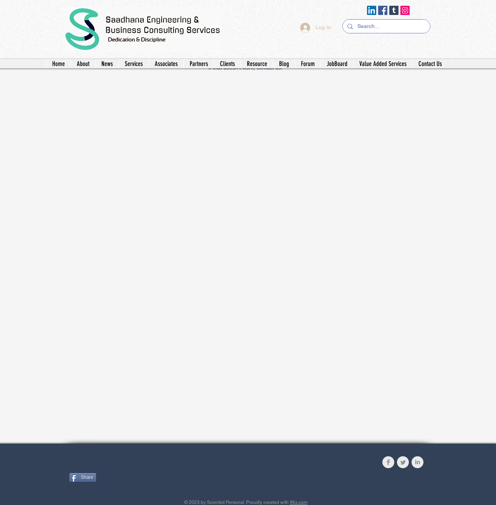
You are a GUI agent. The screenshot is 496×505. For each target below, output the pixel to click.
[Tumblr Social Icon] (393, 10)
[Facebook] (382, 10)
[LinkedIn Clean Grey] (417, 462)
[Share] (82, 477)
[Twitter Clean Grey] (403, 462)
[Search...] (385, 26)
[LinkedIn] (371, 10)
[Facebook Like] (117, 464)
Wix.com (299, 502)
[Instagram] (405, 10)
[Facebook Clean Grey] (388, 462)
